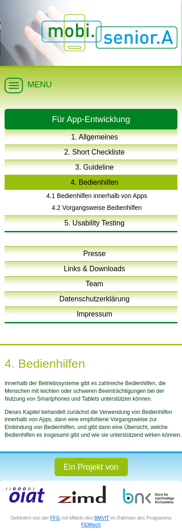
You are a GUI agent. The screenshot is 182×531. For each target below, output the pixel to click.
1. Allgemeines (94, 137)
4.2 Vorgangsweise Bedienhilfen (97, 207)
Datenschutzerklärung (95, 299)
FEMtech (91, 524)
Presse (94, 253)
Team (94, 284)
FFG (55, 517)
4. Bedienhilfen (94, 182)
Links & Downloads (94, 269)
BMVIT (101, 517)
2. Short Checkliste (94, 152)
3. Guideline (94, 167)
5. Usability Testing (95, 223)
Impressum (94, 314)
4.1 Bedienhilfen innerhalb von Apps (96, 195)
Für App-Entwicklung (91, 119)
